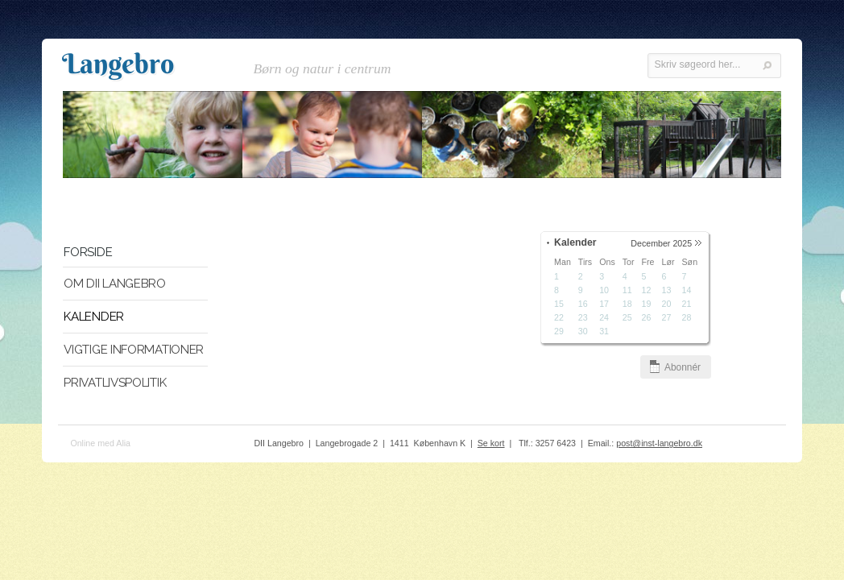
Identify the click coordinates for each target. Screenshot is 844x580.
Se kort (491, 445)
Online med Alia (100, 445)
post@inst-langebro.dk (659, 445)
